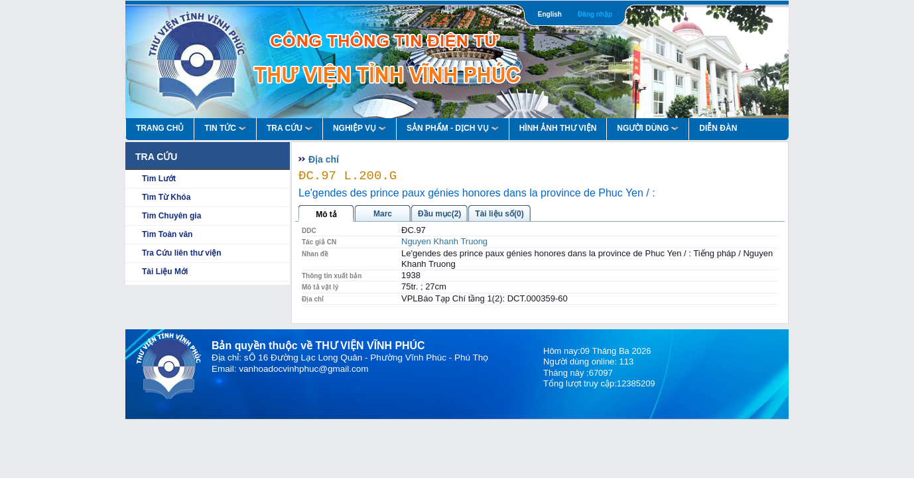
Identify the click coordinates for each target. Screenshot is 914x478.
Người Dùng (648, 128)
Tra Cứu (289, 128)
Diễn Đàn (718, 128)
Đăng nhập (595, 14)
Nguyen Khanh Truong (444, 241)
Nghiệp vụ (359, 128)
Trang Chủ (160, 128)
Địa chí (323, 159)
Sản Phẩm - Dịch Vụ (453, 128)
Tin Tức (225, 128)
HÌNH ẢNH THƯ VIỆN (558, 128)
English (550, 14)
